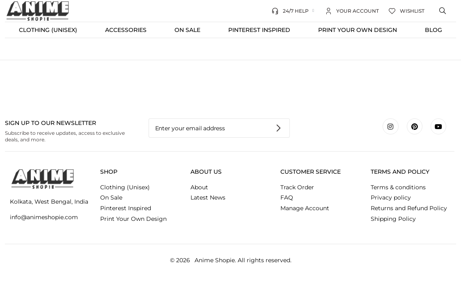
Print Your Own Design (357, 30)
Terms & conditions (398, 187)
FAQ (286, 197)
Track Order (297, 187)
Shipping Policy (393, 218)
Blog (433, 30)
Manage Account (304, 208)
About (199, 187)
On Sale (187, 30)
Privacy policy (391, 197)
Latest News (207, 197)
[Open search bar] (443, 11)
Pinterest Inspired (259, 30)
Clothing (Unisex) (48, 30)
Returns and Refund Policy (409, 208)
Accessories (126, 30)
